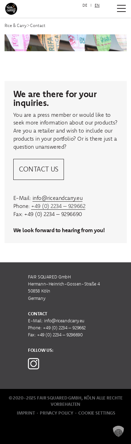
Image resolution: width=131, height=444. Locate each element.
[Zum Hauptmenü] (121, 8)
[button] (118, 431)
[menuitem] (85, 5)
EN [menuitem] (97, 5)
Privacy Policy (56, 413)
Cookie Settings (96, 413)
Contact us (38, 168)
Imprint (26, 413)
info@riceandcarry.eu (57, 197)
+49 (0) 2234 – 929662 (58, 205)
